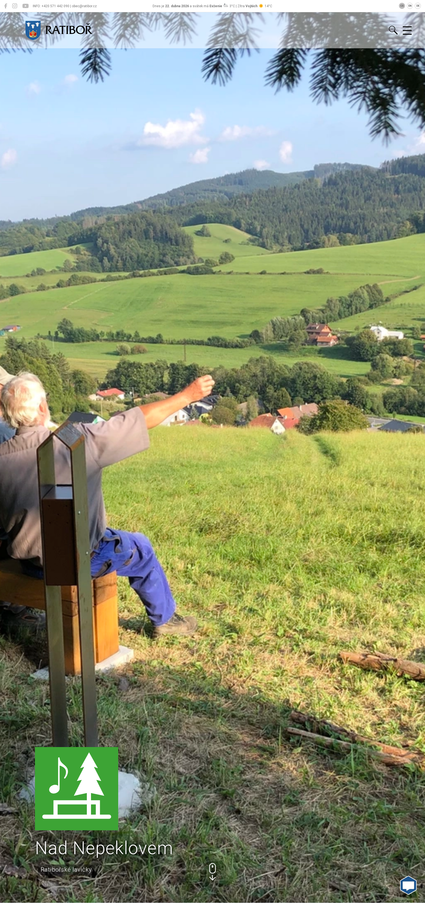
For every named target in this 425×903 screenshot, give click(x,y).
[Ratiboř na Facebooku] (5, 6)
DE (417, 5)
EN (410, 5)
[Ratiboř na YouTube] (25, 6)
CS (402, 5)
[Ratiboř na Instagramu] (14, 6)
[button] (212, 872)
